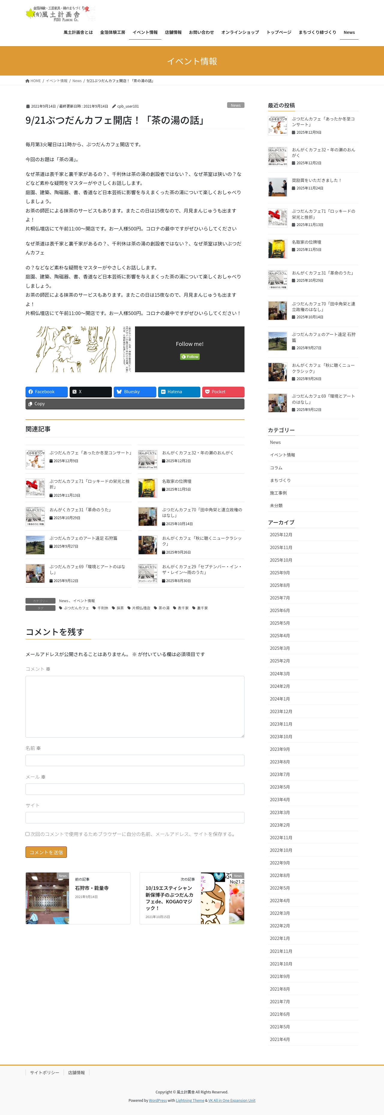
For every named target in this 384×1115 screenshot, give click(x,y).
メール (36, 776)
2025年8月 (280, 585)
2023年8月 (280, 762)
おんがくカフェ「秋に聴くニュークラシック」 (202, 541)
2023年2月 (280, 825)
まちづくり (280, 480)
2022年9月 (280, 863)
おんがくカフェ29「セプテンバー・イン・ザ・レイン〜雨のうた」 (202, 569)
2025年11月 (281, 547)
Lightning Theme (190, 1100)
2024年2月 (280, 686)
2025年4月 (280, 635)
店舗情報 (76, 1072)
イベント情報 (84, 600)
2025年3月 (280, 648)
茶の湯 (164, 607)
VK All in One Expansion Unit (232, 1100)
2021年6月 (280, 1014)
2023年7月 (280, 774)
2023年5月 (280, 787)
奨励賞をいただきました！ (317, 180)
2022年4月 (280, 900)
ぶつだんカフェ (76, 607)
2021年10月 (281, 964)
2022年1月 (280, 938)
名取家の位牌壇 (176, 481)
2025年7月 (280, 598)
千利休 (103, 607)
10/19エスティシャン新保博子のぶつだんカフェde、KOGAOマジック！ (170, 897)
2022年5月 (280, 888)
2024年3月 (280, 673)
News (236, 105)
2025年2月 (280, 661)
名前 (33, 747)
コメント (38, 668)
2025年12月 (281, 534)
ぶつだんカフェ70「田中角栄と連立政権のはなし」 (202, 513)
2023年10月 (281, 736)
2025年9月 (280, 572)
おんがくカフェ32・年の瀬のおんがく (198, 453)
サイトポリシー (44, 1072)
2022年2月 (280, 926)
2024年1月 (280, 699)
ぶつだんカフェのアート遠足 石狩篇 (83, 538)
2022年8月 (280, 875)
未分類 (276, 505)
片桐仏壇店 (141, 607)
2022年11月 (281, 837)
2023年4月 (280, 799)
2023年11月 (281, 724)
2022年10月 (281, 850)
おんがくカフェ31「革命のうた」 (81, 510)
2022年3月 (280, 913)
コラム (276, 468)
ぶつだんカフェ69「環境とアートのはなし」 (87, 569)
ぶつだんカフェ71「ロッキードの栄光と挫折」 (90, 484)
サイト (33, 805)
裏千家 (202, 607)
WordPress (158, 1100)
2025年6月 (280, 610)
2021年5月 (280, 1027)
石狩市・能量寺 (92, 887)
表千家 (183, 607)
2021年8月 (280, 989)
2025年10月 (281, 560)
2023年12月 (281, 711)
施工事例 (278, 493)
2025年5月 (280, 623)
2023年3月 (280, 812)
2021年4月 (280, 1039)
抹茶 (120, 607)
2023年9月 (280, 749)
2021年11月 (281, 951)
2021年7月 (280, 1001)
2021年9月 (280, 976)
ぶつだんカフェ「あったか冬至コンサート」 (92, 453)
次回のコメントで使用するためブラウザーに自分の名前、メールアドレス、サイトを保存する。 (134, 833)
